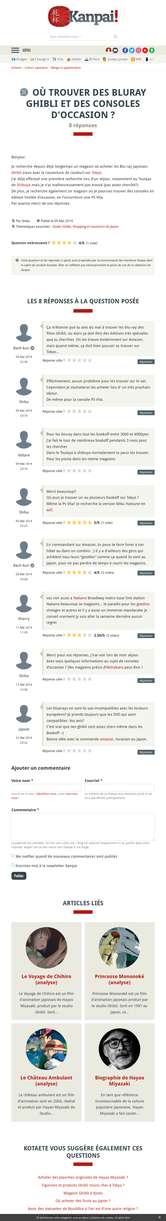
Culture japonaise (36, 68)
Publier (19, 875)
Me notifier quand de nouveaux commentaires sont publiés (66, 856)
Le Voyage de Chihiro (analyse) (46, 979)
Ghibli (16, 172)
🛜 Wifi (136, 59)
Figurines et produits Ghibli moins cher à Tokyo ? (83, 1149)
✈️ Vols (57, 59)
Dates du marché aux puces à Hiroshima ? (83, 1181)
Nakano (80, 597)
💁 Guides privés (115, 59)
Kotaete (16, 68)
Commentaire (25, 810)
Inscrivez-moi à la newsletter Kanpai (46, 865)
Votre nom (22, 780)
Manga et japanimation (66, 68)
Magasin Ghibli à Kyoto (83, 1157)
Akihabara (114, 667)
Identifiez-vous (46, 794)
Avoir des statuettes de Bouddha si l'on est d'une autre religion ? (83, 1173)
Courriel (94, 780)
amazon (107, 739)
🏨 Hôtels (74, 59)
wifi (49, 509)
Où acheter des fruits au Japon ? (83, 1165)
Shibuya (24, 184)
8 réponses (83, 125)
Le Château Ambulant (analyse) (46, 1045)
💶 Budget (19, 59)
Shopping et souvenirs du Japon (95, 226)
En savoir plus (122, 1217)
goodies (143, 603)
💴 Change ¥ (39, 59)
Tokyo (96, 172)
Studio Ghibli (61, 226)
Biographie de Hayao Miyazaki (119, 1045)
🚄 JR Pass (91, 59)
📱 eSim (151, 59)
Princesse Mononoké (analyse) (119, 979)
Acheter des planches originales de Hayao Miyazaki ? (83, 1141)
